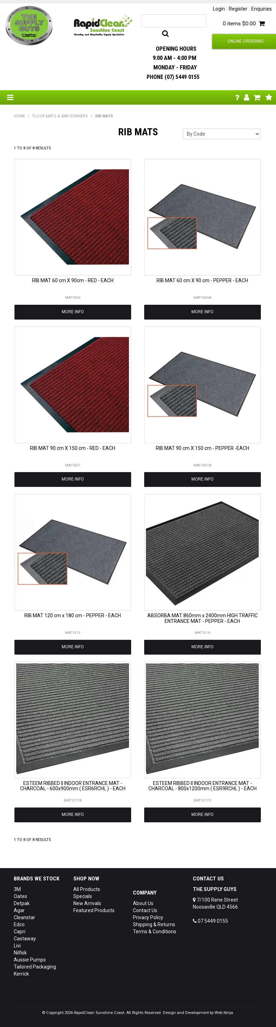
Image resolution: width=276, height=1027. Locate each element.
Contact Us (145, 910)
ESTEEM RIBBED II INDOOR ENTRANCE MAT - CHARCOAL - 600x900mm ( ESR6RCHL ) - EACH (72, 785)
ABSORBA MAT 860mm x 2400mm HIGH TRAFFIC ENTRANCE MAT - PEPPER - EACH (202, 618)
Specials (82, 896)
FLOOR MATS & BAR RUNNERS (60, 116)
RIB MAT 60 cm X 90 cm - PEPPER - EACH (202, 280)
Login (219, 8)
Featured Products (94, 910)
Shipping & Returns (154, 924)
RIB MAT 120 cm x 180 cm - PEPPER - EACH (72, 615)
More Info (73, 311)
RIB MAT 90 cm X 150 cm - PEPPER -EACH (202, 448)
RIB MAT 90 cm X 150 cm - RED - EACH (72, 448)
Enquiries (261, 8)
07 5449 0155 (210, 921)
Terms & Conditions (154, 931)
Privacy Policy (148, 917)
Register (238, 8)
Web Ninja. (224, 1012)
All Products (86, 889)
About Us (143, 903)
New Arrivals (87, 903)
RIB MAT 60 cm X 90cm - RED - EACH (73, 280)
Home (19, 116)
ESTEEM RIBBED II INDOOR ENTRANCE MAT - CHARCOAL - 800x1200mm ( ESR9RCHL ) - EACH (202, 785)
